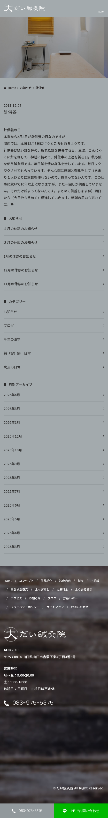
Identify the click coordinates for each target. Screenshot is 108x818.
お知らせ (25, 87)
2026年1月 (12, 422)
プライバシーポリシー (25, 607)
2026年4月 (12, 394)
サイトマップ (55, 607)
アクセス (16, 598)
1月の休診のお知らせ (20, 256)
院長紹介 (46, 581)
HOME (8, 581)
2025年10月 (13, 450)
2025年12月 (13, 436)
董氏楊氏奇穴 (19, 589)
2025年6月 (12, 505)
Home (12, 87)
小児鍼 (95, 581)
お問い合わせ (79, 607)
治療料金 (62, 589)
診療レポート (72, 598)
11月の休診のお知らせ (21, 283)
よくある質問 (84, 589)
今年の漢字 (12, 339)
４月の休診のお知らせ (21, 228)
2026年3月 (12, 408)
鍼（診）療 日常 (17, 353)
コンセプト (26, 581)
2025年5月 (12, 519)
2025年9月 (12, 463)
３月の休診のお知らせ (21, 242)
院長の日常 (12, 366)
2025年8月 (12, 477)
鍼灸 (81, 581)
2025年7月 (12, 491)
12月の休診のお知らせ (21, 270)
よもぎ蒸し (42, 589)
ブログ (9, 325)
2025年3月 (12, 546)
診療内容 (65, 581)
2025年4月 (12, 532)
